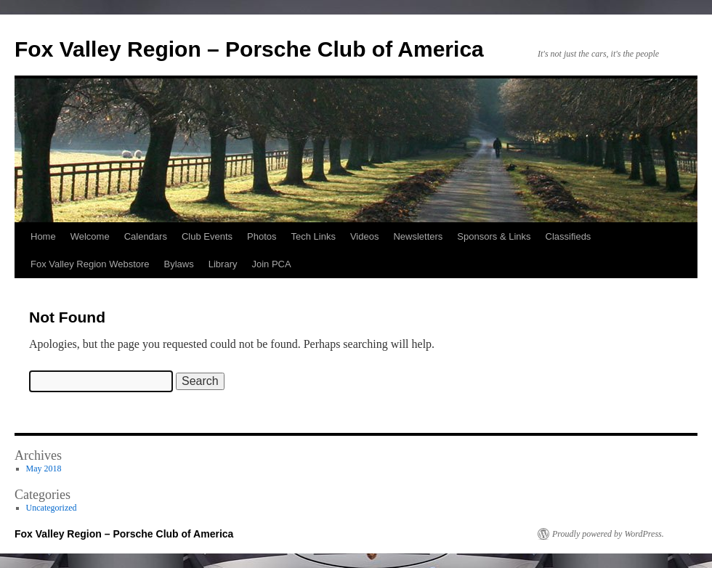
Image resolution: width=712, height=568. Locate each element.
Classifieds (568, 236)
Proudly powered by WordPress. (608, 534)
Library (223, 264)
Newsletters (417, 236)
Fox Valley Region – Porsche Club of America (249, 49)
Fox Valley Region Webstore (90, 264)
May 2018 (44, 468)
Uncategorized (51, 508)
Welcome (90, 236)
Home (43, 236)
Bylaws (179, 264)
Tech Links (313, 236)
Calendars (145, 236)
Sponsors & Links (493, 236)
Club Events (207, 236)
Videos (364, 236)
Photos (261, 236)
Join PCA (271, 264)
